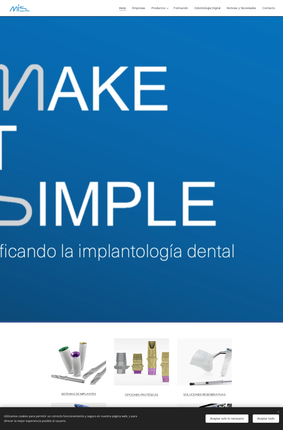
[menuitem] (121, 8)
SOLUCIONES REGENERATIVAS (204, 394)
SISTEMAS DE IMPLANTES (78, 394)
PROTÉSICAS (149, 395)
